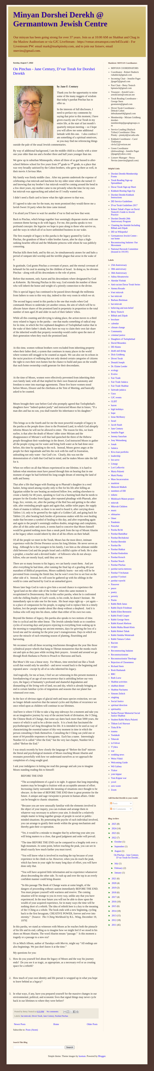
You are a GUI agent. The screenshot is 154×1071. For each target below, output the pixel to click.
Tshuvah (115, 739)
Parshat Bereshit (118, 541)
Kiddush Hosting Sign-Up (123, 191)
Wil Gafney (116, 766)
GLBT (114, 401)
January (118, 872)
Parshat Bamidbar (119, 534)
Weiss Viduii (117, 758)
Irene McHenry (118, 417)
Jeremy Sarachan (119, 436)
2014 (114, 911)
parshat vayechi (118, 580)
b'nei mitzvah (117, 292)
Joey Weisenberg (118, 440)
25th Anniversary (119, 265)
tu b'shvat (115, 743)
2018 (114, 892)
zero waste (116, 786)
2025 (114, 824)
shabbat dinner (118, 686)
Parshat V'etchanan (120, 573)
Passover (115, 584)
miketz (114, 495)
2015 (114, 906)
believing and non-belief (122, 308)
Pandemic (115, 522)
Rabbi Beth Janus (119, 604)
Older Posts (92, 1024)
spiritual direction (119, 705)
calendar (115, 323)
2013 (114, 915)
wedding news (117, 754)
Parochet (115, 526)
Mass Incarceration (120, 479)
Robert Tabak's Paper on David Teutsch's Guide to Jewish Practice (125, 212)
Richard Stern (117, 666)
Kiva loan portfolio (120, 452)
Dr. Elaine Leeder (119, 366)
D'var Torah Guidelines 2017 (124, 205)
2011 (114, 925)
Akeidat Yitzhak (118, 280)
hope (113, 413)
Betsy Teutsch (117, 312)
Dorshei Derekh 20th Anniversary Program (121, 220)
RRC (113, 674)
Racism (114, 643)
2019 (114, 888)
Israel (113, 421)
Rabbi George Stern (120, 619)
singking (115, 697)
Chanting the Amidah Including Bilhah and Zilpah (125, 226)
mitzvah (114, 503)
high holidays (117, 409)
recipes (114, 647)
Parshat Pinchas (61, 1016)
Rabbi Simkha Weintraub (122, 635)
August (118, 851)
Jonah (113, 444)
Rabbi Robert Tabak (120, 631)
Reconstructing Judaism (122, 651)
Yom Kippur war (118, 778)
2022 (114, 837)
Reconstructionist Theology (123, 658)
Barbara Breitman (119, 300)
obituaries (115, 514)
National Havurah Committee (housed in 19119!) (124, 250)
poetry (114, 592)
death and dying (118, 351)
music (113, 510)
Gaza (113, 393)
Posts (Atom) (32, 1030)
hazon (113, 405)
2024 (114, 828)
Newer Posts (19, 1024)
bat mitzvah (26, 1016)
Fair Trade (116, 378)
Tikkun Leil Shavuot (120, 723)
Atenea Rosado (118, 288)
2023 (114, 833)
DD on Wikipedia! (119, 232)
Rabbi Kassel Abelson (121, 623)
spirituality (116, 709)
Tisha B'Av (116, 727)
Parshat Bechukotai (120, 538)
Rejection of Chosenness (122, 662)
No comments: (53, 1011)
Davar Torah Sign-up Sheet (123, 187)
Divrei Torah (37, 1016)
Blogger (101, 1056)
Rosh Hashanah (118, 670)
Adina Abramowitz (120, 276)
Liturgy (114, 464)
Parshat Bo (116, 545)
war (113, 751)
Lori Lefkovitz (118, 467)
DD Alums (116, 347)
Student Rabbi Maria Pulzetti (124, 719)
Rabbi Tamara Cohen (121, 639)
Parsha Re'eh (117, 530)
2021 (114, 878)
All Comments (118, 809)
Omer (113, 518)
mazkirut (115, 483)
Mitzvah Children (119, 506)
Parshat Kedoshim (119, 553)
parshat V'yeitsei (118, 577)
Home (56, 1024)
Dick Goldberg (118, 354)
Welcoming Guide (119, 762)
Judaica (114, 448)
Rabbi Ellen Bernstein (121, 612)
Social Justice (117, 701)
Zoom (113, 790)
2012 (114, 920)
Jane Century (48, 1016)
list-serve (115, 460)
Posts (113, 803)
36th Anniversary (119, 273)
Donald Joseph (118, 362)
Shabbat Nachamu (119, 689)
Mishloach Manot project (122, 499)
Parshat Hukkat (118, 549)
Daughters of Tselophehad (123, 339)
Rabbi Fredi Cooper (120, 615)
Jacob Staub (116, 425)
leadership (116, 456)
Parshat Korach (118, 557)
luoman (82, 1056)
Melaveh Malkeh (119, 487)
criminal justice (118, 335)
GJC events (116, 397)
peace (113, 588)
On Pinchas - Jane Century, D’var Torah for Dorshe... (127, 856)
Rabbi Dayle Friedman (121, 608)
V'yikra (114, 747)
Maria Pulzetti (117, 471)
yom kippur (116, 774)
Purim (114, 600)
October (118, 842)
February (118, 868)
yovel (113, 782)
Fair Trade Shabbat (120, 386)
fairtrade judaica (118, 390)
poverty (114, 596)
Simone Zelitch (118, 693)
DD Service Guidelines (121, 201)
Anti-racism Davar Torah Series (125, 284)
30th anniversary (118, 269)
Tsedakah (115, 735)
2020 (114, 883)
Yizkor (114, 770)
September (119, 846)
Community (116, 331)
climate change (118, 327)
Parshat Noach (117, 561)
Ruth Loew (116, 678)
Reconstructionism (119, 654)
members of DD (118, 491)
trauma (114, 731)
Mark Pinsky (117, 475)
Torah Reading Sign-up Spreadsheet (121, 181)
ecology (114, 370)
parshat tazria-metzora (121, 569)
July (116, 863)
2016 (114, 901)
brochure (115, 319)
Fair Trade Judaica (119, 382)
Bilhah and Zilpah (119, 315)
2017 (114, 897)
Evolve (114, 374)
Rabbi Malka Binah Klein (123, 627)
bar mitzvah (116, 296)
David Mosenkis (118, 343)
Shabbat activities (119, 682)
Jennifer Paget (117, 432)
